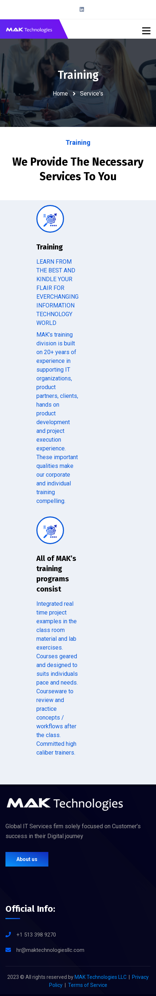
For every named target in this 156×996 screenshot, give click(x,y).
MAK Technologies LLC (101, 977)
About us (26, 859)
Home (60, 93)
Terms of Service (87, 985)
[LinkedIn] (82, 9)
